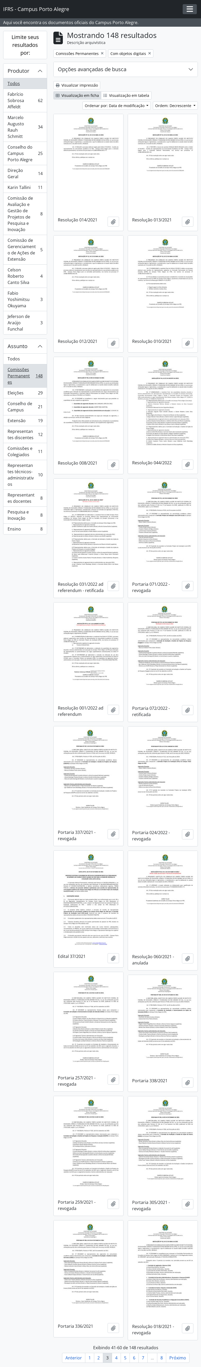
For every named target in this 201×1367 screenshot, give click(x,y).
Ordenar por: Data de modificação (115, 105)
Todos (14, 83)
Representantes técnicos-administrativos (25, 474)
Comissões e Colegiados (25, 451)
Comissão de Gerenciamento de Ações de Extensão (25, 249)
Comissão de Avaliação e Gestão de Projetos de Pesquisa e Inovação (25, 213)
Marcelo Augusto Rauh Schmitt (25, 127)
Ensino (25, 530)
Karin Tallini (25, 188)
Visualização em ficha (77, 95)
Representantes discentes (25, 434)
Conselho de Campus (25, 407)
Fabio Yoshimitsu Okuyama (25, 299)
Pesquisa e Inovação (25, 515)
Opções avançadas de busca (92, 69)
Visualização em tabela (126, 95)
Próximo (177, 1358)
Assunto (17, 346)
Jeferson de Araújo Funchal (25, 323)
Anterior (73, 1358)
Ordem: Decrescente (173, 105)
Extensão (25, 421)
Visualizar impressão (77, 85)
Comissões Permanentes (25, 376)
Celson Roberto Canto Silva (25, 276)
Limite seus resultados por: (25, 45)
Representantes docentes (25, 498)
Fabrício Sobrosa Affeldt (25, 100)
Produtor (18, 70)
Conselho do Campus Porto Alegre (25, 153)
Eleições (25, 394)
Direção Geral (25, 174)
